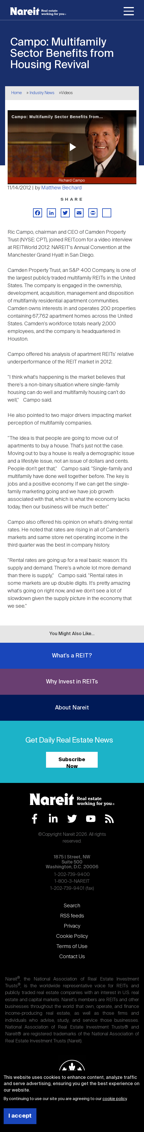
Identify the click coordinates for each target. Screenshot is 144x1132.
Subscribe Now (71, 762)
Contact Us (72, 956)
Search (72, 905)
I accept (20, 1116)
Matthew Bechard (61, 188)
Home (16, 93)
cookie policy (114, 1099)
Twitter (72, 819)
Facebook (35, 819)
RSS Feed (109, 819)
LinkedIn (53, 819)
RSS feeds (72, 916)
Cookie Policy (72, 936)
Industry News (42, 93)
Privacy (72, 926)
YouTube (91, 819)
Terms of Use (72, 946)
